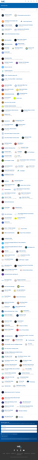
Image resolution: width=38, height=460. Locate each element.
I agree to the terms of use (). (9, 433)
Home (4, 453)
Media (2, 9)
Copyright (33, 453)
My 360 (28, 1)
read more (15, 433)
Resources (19, 454)
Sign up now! (4, 436)
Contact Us (13, 453)
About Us (8, 453)
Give (36, 1)
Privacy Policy (20, 438)
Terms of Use (25, 438)
